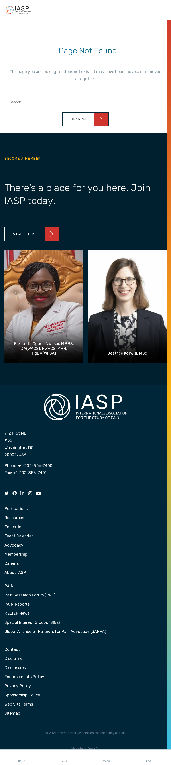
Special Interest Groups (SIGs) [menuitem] (32, 622)
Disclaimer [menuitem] (14, 659)
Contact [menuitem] (12, 649)
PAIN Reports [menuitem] (17, 604)
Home (21, 757)
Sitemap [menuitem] (12, 713)
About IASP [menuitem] (15, 573)
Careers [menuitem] (11, 563)
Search (106, 757)
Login (149, 757)
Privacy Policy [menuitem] (17, 686)
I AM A (64, 757)
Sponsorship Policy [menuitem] (22, 695)
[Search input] (85, 102)
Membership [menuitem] (15, 554)
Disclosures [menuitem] (15, 668)
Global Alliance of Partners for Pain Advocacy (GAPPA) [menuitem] (55, 632)
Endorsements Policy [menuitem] (24, 677)
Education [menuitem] (14, 527)
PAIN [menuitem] (9, 586)
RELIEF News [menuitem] (16, 613)
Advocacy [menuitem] (13, 545)
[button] (85, 119)
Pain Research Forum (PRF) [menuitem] (30, 595)
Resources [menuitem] (14, 518)
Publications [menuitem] (16, 509)
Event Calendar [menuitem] (18, 536)
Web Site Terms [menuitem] (18, 704)
